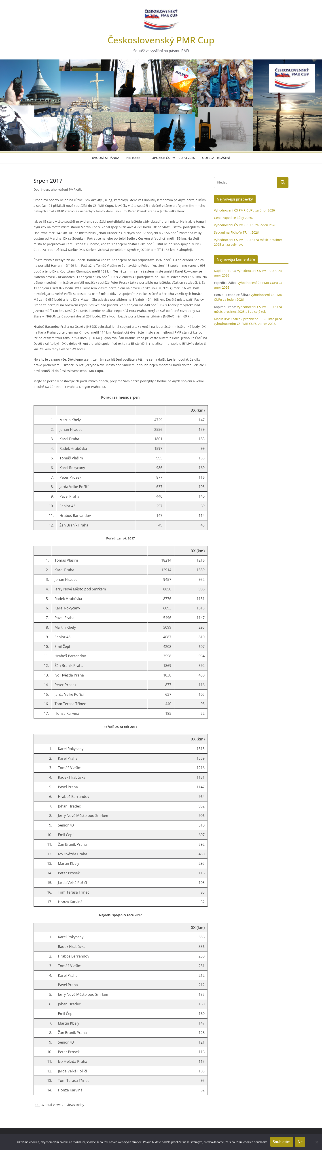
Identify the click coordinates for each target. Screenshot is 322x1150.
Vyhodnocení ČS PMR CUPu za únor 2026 (244, 210)
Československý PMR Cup (161, 40)
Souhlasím (281, 1141)
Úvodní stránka (105, 158)
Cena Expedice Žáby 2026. (233, 218)
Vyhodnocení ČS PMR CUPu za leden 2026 (245, 225)
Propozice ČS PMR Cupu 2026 (171, 158)
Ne (300, 1141)
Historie (133, 158)
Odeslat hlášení (216, 158)
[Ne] (316, 1142)
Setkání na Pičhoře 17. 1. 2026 (236, 232)
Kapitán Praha (224, 270)
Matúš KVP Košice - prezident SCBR (240, 319)
